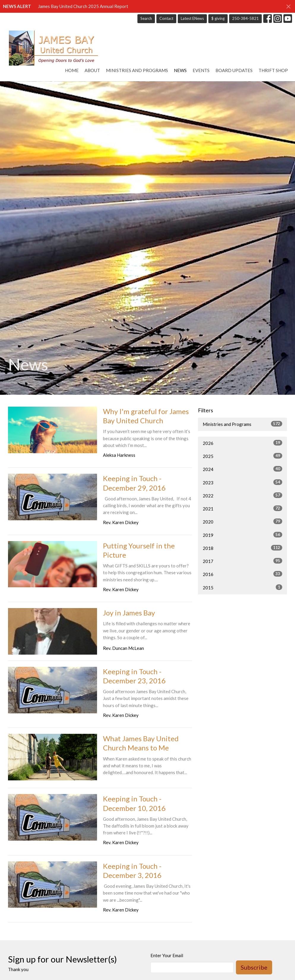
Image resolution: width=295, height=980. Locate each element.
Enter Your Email (166, 955)
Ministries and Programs (137, 70)
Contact (166, 18)
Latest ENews (192, 18)
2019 (242, 535)
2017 (242, 561)
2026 (242, 443)
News (180, 70)
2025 (242, 456)
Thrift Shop (273, 70)
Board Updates (234, 70)
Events (201, 70)
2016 (242, 574)
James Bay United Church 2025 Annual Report (83, 6)
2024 (242, 469)
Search (146, 18)
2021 (242, 508)
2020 (242, 521)
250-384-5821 (245, 18)
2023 (242, 482)
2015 (242, 587)
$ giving (218, 18)
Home (72, 70)
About (92, 70)
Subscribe (254, 967)
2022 (242, 495)
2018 (242, 548)
